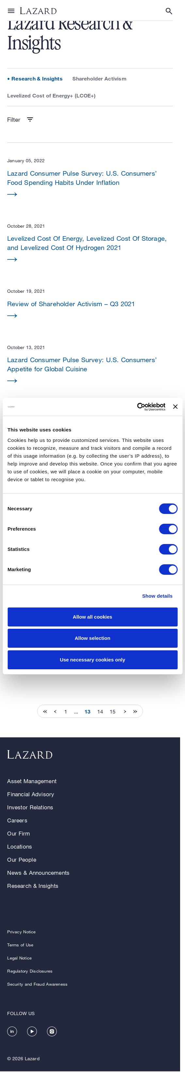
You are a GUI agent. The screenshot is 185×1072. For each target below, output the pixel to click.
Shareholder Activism (99, 78)
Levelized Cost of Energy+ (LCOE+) (51, 95)
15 (113, 711)
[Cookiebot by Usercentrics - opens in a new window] (136, 407)
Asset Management (31, 781)
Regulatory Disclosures (30, 971)
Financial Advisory (30, 794)
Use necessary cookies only (92, 659)
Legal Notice (19, 957)
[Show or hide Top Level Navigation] (11, 10)
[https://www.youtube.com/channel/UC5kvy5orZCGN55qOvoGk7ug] (32, 1031)
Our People (21, 859)
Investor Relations (30, 807)
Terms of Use (20, 944)
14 (100, 711)
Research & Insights (37, 78)
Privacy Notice (21, 931)
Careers (17, 820)
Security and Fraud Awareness (37, 984)
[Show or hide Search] (169, 11)
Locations (19, 846)
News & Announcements (38, 872)
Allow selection (92, 638)
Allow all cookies (92, 617)
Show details (157, 596)
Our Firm (18, 833)
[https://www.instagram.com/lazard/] (52, 1031)
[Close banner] (175, 406)
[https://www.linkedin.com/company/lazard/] (12, 1031)
